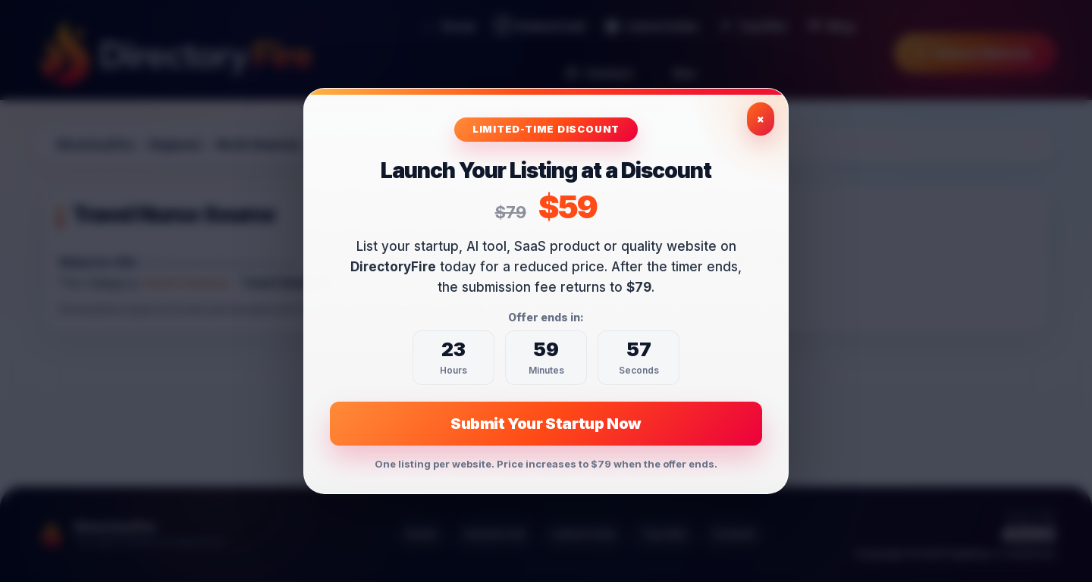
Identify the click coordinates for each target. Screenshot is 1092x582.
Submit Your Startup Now (546, 424)
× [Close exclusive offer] (760, 118)
